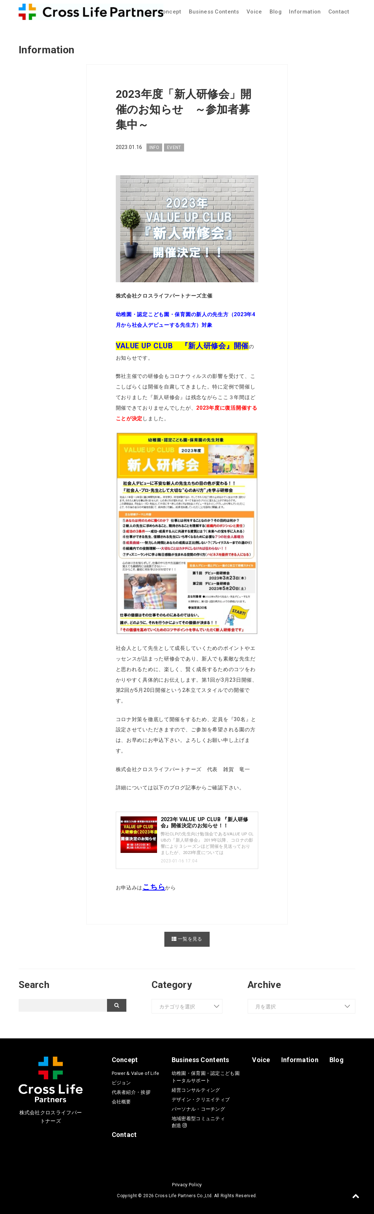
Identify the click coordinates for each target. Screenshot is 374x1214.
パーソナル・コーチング (198, 1108)
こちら (153, 886)
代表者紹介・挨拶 (131, 1092)
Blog (276, 11)
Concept (170, 11)
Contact (339, 11)
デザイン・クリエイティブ (201, 1099)
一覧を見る (187, 938)
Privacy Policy (187, 1184)
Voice (254, 11)
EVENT (174, 147)
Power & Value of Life (135, 1073)
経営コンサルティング (196, 1089)
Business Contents (214, 11)
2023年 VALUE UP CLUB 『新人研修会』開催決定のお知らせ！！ (204, 822)
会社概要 (121, 1101)
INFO (154, 147)
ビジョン (121, 1082)
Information (305, 11)
